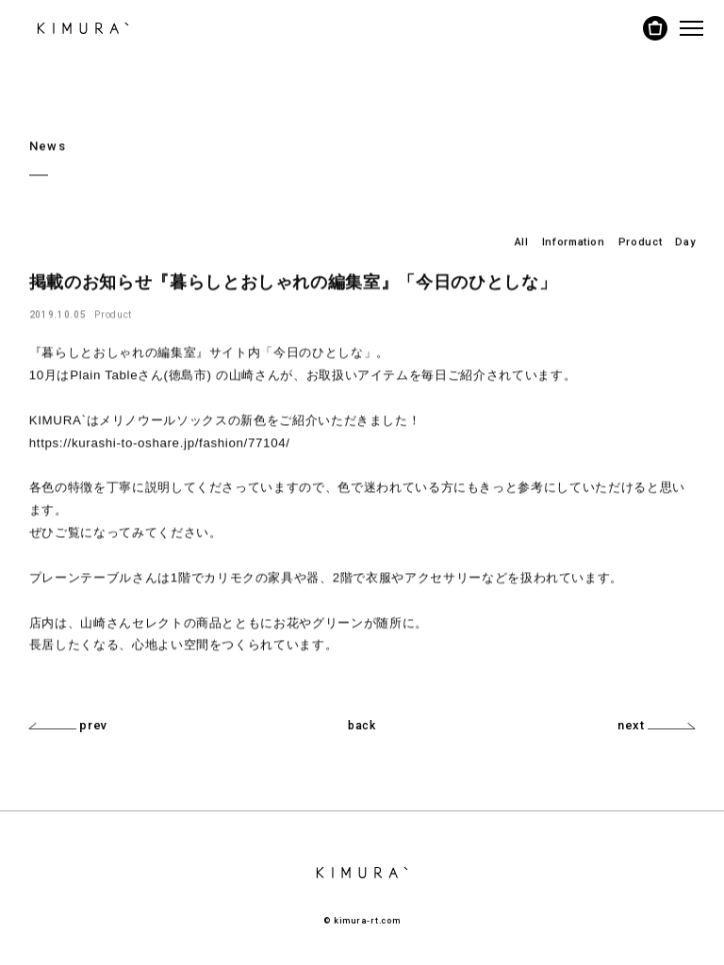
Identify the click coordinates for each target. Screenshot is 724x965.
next (656, 725)
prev (68, 725)
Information (573, 242)
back (362, 725)
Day (685, 242)
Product (640, 242)
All (522, 242)
